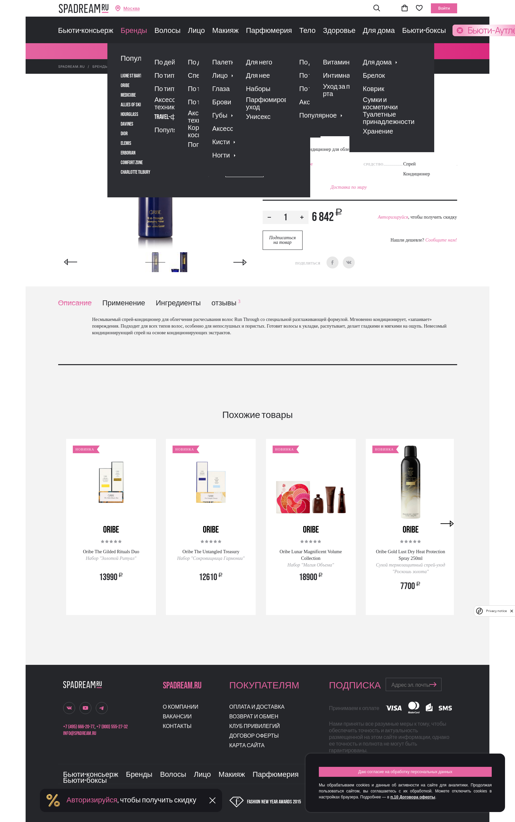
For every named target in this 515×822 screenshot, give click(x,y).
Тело (307, 31)
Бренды (134, 31)
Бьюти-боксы (424, 31)
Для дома (379, 31)
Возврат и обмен (254, 717)
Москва (131, 8)
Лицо (196, 31)
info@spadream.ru (79, 733)
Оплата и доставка (257, 707)
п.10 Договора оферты (412, 797)
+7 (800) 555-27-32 (112, 727)
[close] (511, 611)
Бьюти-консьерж (85, 31)
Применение (123, 303)
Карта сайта (247, 746)
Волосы (167, 31)
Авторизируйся (393, 217)
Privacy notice (496, 611)
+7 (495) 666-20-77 (78, 727)
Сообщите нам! (441, 240)
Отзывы (300, 137)
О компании (180, 707)
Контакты (177, 726)
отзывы (225, 303)
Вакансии (177, 717)
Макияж (225, 31)
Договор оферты (254, 736)
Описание (75, 303)
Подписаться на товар (282, 240)
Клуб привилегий (254, 726)
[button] (376, 8)
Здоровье (339, 31)
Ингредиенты (178, 303)
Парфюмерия (269, 31)
